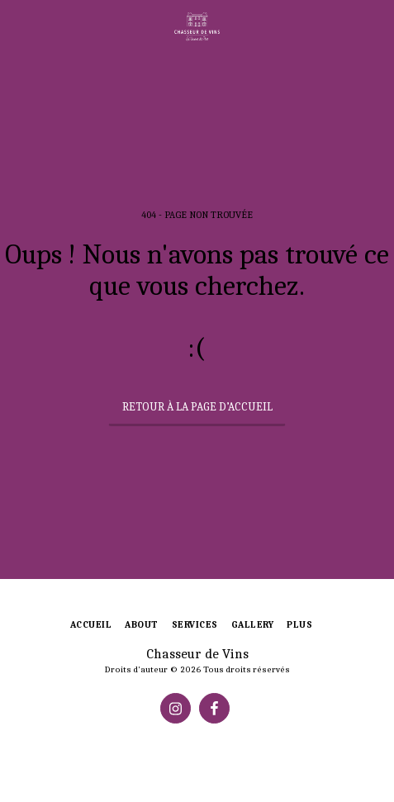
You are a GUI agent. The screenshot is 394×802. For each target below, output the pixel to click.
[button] (18, 26)
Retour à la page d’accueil (197, 407)
